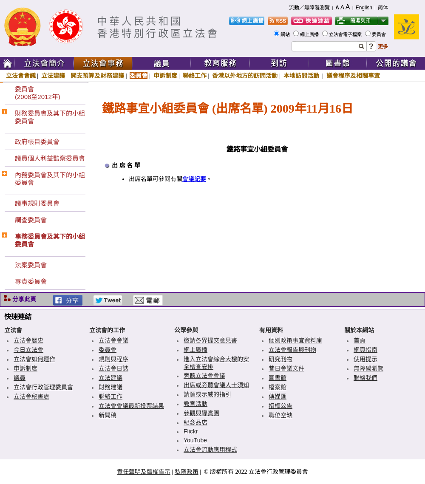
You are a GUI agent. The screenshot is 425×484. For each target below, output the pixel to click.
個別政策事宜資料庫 (295, 340)
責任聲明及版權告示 (143, 471)
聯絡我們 (365, 377)
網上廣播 (310, 34)
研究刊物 (280, 359)
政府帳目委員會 (37, 141)
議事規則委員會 (37, 203)
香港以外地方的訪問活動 (245, 75)
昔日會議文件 (286, 368)
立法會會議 (21, 75)
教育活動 (195, 403)
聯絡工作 (195, 75)
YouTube (195, 440)
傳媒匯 (277, 396)
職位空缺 (280, 415)
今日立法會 (28, 349)
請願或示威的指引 (207, 394)
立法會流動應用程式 (210, 449)
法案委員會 (31, 265)
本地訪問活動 (302, 75)
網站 (285, 34)
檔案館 (277, 387)
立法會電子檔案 (346, 34)
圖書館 (277, 377)
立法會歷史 (28, 340)
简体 (383, 8)
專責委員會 (31, 281)
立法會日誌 (113, 368)
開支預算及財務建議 (97, 75)
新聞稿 (107, 415)
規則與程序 (113, 359)
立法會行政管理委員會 (43, 387)
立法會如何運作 (34, 359)
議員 (20, 377)
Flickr (191, 431)
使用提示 (365, 359)
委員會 (379, 34)
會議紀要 (194, 179)
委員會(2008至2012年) (37, 92)
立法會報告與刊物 (292, 349)
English (364, 8)
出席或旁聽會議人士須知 (216, 385)
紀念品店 (195, 422)
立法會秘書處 (31, 396)
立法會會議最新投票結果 (131, 405)
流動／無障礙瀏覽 (309, 8)
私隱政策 (186, 471)
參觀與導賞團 (201, 413)
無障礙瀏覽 (368, 368)
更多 (383, 47)
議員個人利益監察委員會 (50, 158)
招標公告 (280, 405)
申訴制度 (165, 75)
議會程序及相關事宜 (353, 75)
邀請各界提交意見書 (210, 340)
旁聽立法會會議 (204, 375)
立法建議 (53, 75)
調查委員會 (31, 220)
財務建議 (110, 387)
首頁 (360, 340)
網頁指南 (365, 349)
